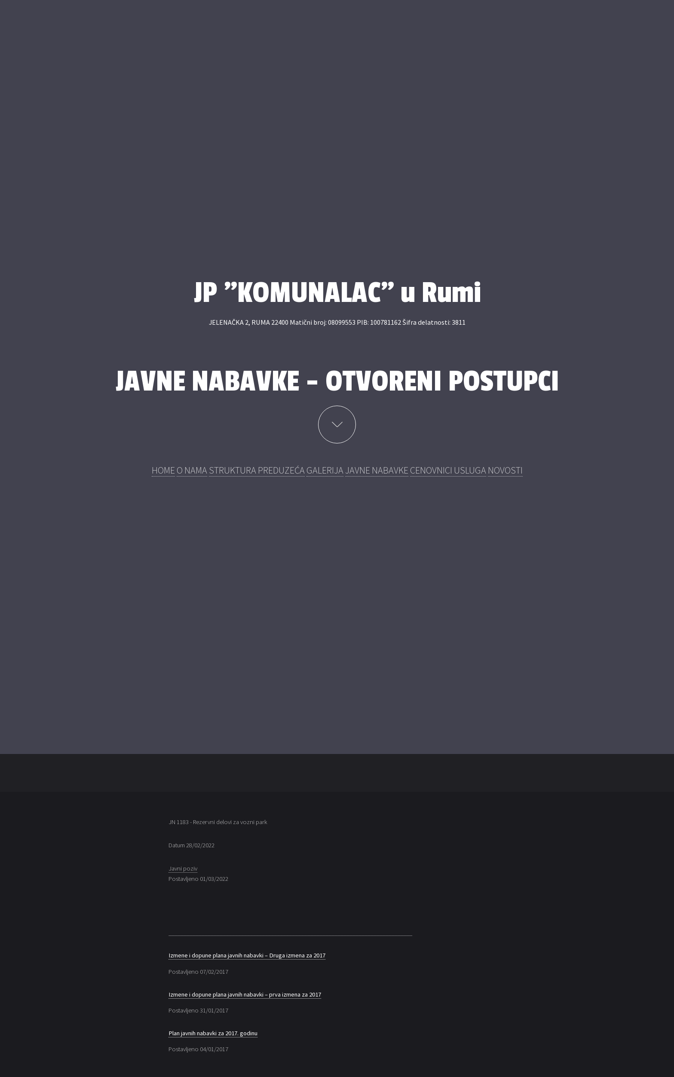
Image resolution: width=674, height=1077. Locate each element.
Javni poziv (182, 868)
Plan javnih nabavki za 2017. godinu (212, 1033)
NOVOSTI (505, 470)
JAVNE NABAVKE (376, 470)
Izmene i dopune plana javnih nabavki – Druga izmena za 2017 (246, 955)
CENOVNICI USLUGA (448, 470)
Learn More (337, 424)
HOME (163, 470)
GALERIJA (324, 470)
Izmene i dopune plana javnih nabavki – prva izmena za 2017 (244, 994)
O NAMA (192, 470)
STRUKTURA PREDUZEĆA (257, 470)
